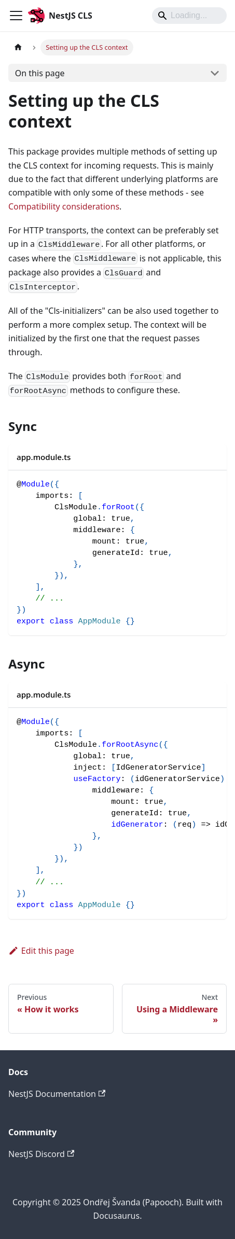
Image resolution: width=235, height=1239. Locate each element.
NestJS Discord (41, 1154)
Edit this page (41, 950)
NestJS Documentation (56, 1093)
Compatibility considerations (63, 206)
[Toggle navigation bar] (16, 15)
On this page (40, 73)
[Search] (189, 15)
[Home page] (18, 47)
